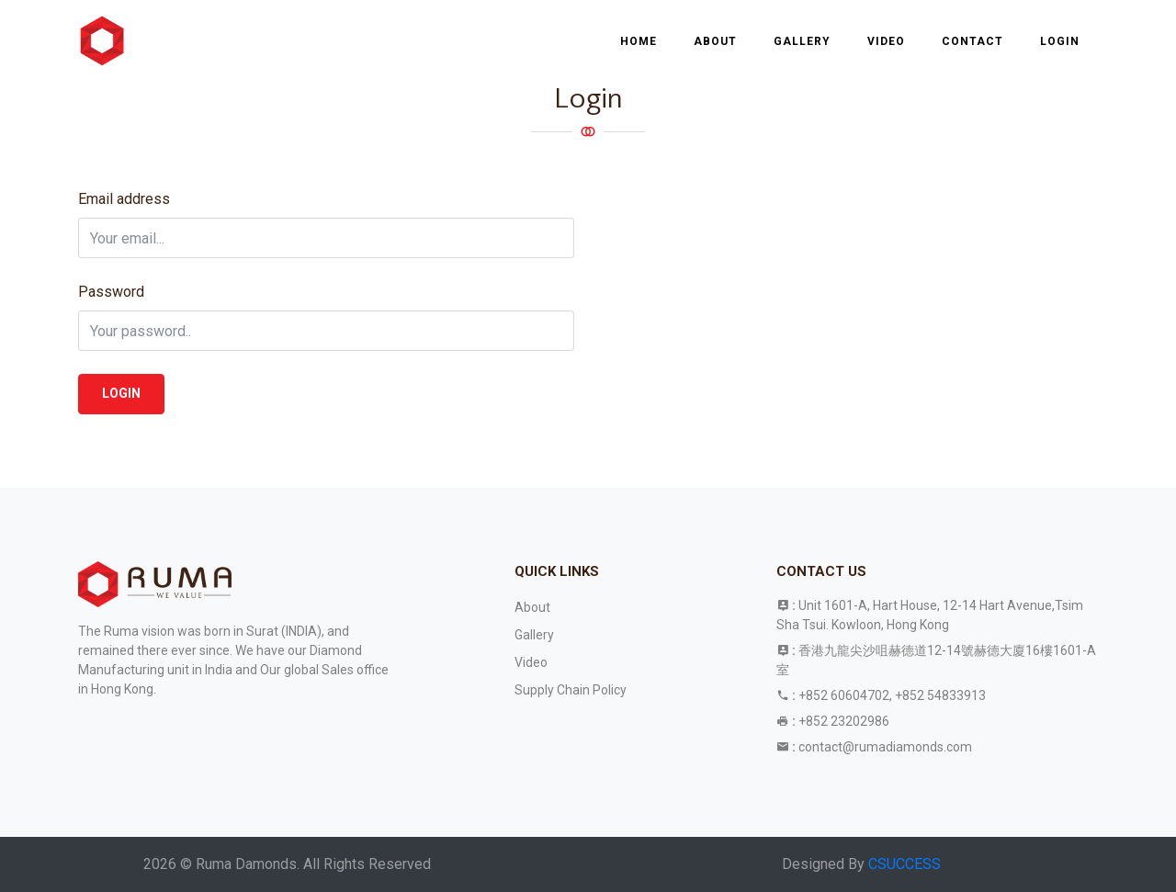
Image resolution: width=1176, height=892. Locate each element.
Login (1060, 41)
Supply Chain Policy (570, 690)
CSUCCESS (904, 864)
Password (111, 291)
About (715, 41)
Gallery (802, 41)
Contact (972, 41)
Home (638, 41)
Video (886, 41)
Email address (124, 199)
